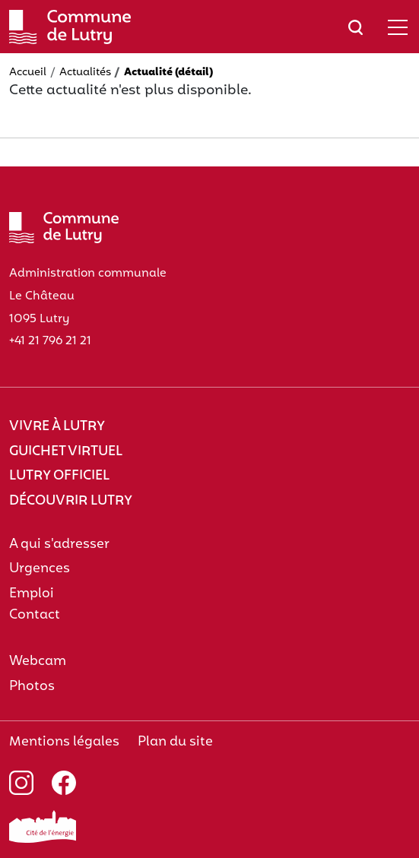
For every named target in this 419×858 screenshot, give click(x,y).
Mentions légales (64, 742)
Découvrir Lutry (70, 501)
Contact (34, 615)
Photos (32, 686)
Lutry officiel (59, 476)
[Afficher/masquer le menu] (398, 27)
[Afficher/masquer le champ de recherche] (355, 27)
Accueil (27, 72)
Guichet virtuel (65, 452)
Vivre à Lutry (57, 426)
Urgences (39, 569)
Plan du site (175, 742)
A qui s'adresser (59, 544)
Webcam (37, 661)
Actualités (85, 72)
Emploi (31, 594)
